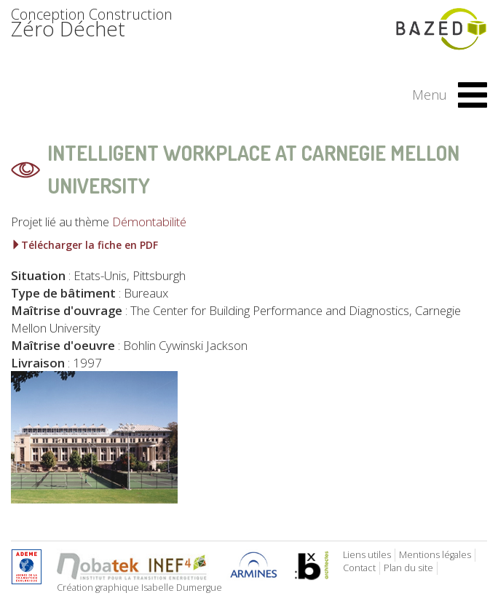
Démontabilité (149, 221)
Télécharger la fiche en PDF (84, 245)
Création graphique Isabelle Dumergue (139, 587)
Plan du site (408, 568)
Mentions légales (435, 555)
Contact (359, 568)
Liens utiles (367, 555)
